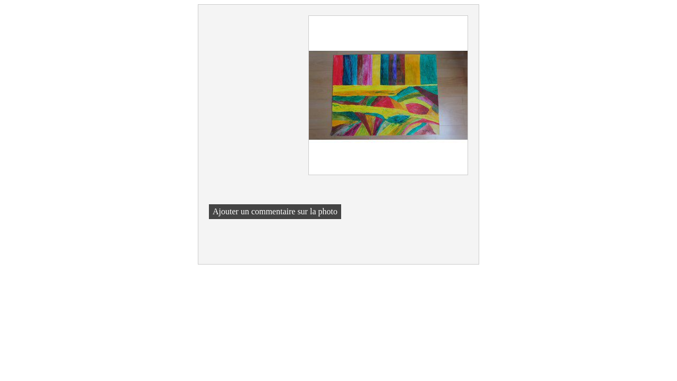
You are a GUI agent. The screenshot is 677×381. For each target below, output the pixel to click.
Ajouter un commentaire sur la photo (275, 211)
